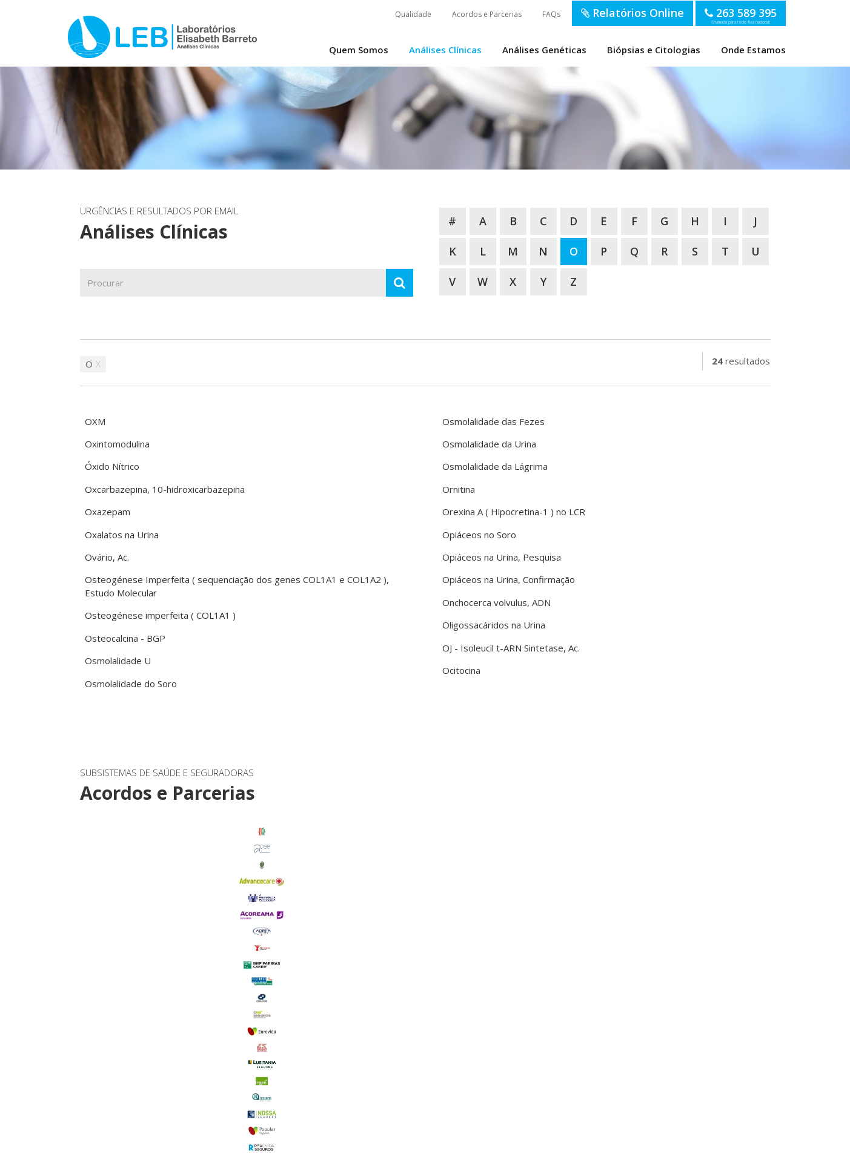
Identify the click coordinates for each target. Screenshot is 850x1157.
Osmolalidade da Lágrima (495, 466)
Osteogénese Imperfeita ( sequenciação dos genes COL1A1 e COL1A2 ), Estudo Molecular (237, 585)
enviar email (393, 933)
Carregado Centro (186, 975)
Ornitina (458, 489)
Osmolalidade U (118, 660)
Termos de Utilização (244, 1143)
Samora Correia (186, 1075)
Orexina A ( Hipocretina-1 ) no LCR (513, 512)
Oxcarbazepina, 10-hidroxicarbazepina (165, 489)
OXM (95, 421)
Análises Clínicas (445, 50)
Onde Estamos (753, 50)
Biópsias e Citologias (653, 50)
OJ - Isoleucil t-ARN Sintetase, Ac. (511, 648)
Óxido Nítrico (112, 466)
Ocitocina (461, 670)
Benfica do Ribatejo (187, 1092)
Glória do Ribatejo (186, 1009)
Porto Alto (186, 1042)
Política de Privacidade (310, 1143)
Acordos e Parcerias (487, 14)
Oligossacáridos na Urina (493, 625)
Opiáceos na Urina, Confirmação (508, 579)
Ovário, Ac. (107, 557)
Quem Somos (358, 50)
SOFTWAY (621, 1143)
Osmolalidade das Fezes (493, 421)
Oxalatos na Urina (122, 535)
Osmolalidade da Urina (489, 444)
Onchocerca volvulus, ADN (496, 602)
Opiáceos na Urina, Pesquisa (501, 557)
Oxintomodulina (117, 444)
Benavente (187, 958)
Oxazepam (107, 512)
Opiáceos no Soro (479, 535)
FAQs (551, 14)
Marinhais (187, 1025)
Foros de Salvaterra (186, 992)
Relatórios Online (632, 12)
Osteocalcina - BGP (125, 638)
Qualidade (413, 14)
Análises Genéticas (544, 50)
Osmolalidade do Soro (131, 683)
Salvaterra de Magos (187, 1058)
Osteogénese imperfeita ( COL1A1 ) (160, 615)
